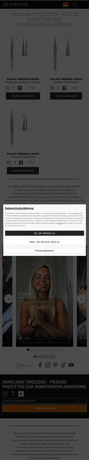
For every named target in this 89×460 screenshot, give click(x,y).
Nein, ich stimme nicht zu (44, 241)
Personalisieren (44, 250)
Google (60, 223)
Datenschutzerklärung (19, 208)
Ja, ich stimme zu (44, 233)
